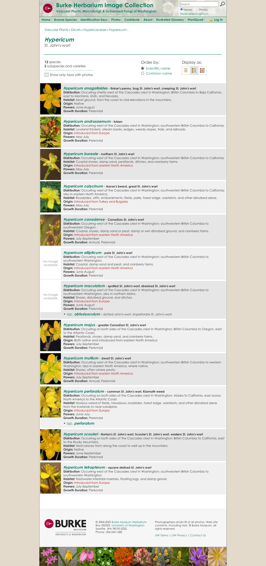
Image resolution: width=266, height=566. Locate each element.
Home (46, 19)
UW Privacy (179, 535)
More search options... (195, 13)
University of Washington (128, 525)
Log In (218, 19)
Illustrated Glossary (170, 19)
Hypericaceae (94, 30)
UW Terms (161, 535)
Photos (203, 9)
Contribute (132, 19)
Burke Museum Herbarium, (129, 522)
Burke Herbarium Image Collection (105, 5)
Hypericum (118, 30)
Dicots (76, 30)
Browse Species (65, 19)
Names (187, 9)
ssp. (83, 314)
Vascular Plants (56, 30)
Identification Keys (93, 19)
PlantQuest (195, 19)
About (147, 19)
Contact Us (198, 535)
